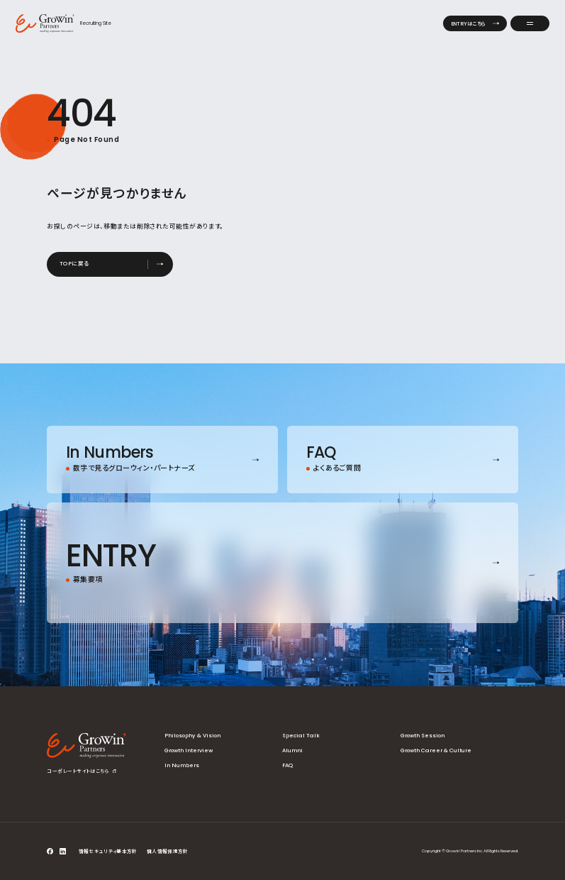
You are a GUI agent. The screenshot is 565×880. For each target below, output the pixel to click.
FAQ (287, 765)
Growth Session (422, 735)
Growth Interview (188, 750)
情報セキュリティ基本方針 (108, 851)
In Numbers (181, 765)
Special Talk (301, 735)
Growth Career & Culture (436, 750)
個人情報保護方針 (168, 851)
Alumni (292, 750)
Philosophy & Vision (192, 735)
